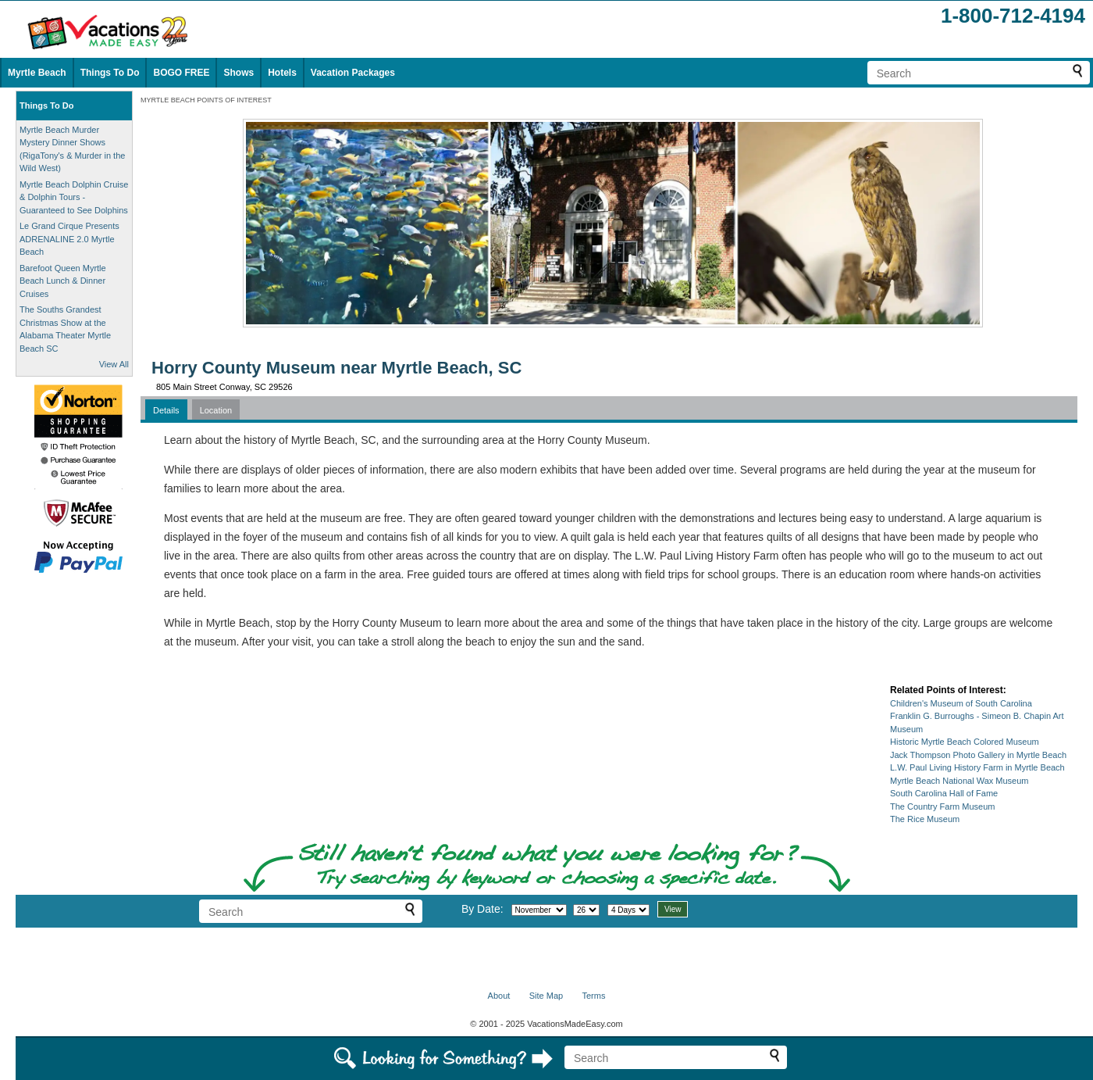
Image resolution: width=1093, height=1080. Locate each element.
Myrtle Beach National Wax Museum (959, 780)
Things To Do (110, 72)
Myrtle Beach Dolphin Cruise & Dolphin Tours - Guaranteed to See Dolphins (74, 197)
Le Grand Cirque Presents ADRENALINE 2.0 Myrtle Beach (69, 238)
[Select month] (539, 910)
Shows (238, 72)
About (499, 995)
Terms (593, 995)
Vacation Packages (353, 72)
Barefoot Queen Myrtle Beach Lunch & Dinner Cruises (63, 281)
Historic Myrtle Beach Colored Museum (964, 741)
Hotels (282, 72)
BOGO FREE (181, 72)
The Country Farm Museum (942, 806)
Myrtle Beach (37, 72)
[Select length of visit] (628, 910)
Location (216, 410)
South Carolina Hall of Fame (944, 793)
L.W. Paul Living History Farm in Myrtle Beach (977, 767)
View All (114, 364)
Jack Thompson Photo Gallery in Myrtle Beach (978, 755)
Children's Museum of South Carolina (961, 703)
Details (166, 410)
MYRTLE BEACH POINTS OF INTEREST (206, 100)
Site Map (546, 995)
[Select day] (586, 910)
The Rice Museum (924, 819)
